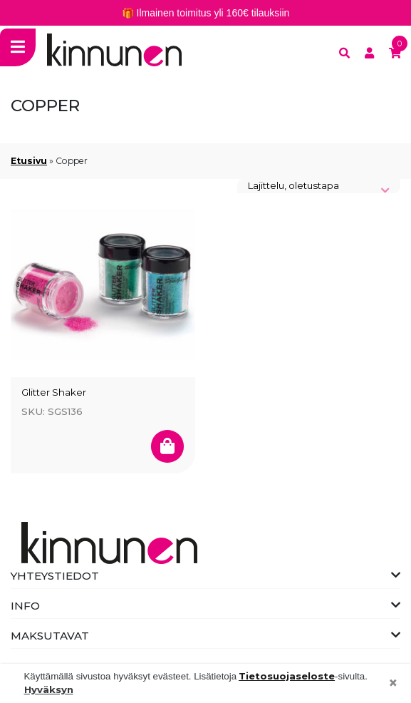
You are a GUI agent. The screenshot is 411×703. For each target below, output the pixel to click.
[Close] (393, 683)
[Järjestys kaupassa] (319, 186)
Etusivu (29, 160)
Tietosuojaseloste (287, 676)
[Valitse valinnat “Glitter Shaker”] (167, 446)
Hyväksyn (48, 689)
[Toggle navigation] (18, 47)
